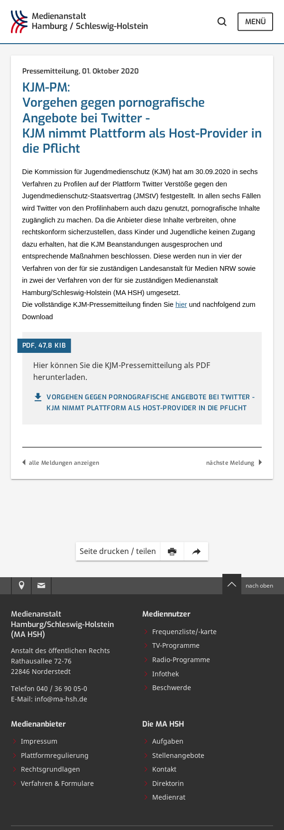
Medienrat (164, 797)
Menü (255, 22)
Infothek (161, 673)
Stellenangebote (173, 755)
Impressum (34, 741)
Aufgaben (163, 741)
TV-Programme (171, 645)
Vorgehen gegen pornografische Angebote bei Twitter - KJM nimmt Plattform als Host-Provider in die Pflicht (143, 402)
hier (181, 304)
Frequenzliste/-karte (180, 631)
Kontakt (159, 769)
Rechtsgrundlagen (46, 769)
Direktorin (163, 783)
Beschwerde (167, 687)
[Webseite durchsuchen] (222, 21)
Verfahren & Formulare (53, 783)
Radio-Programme (176, 659)
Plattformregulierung (50, 755)
